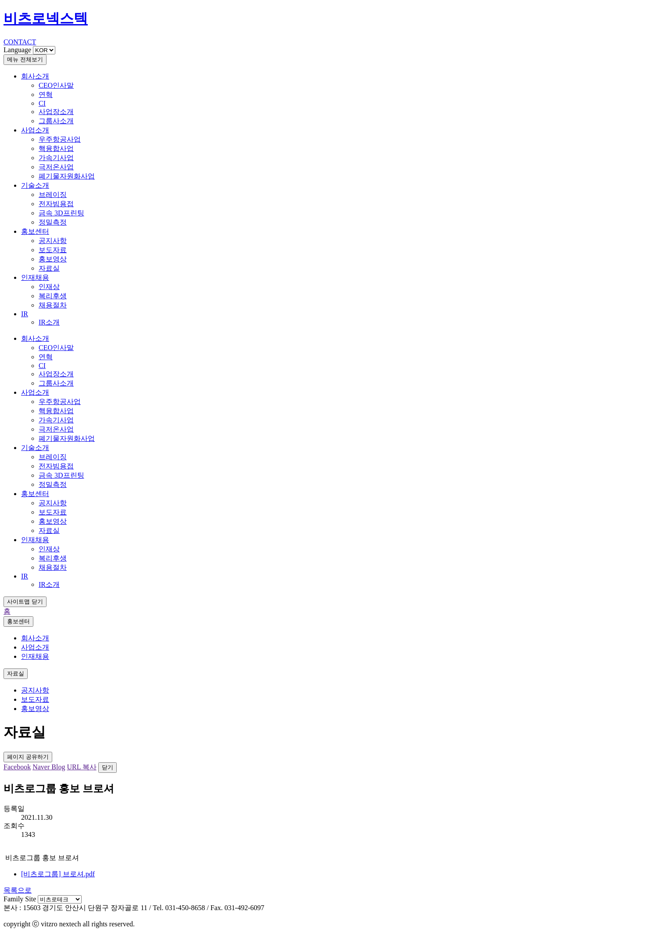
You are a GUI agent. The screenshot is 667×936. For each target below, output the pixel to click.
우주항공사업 (60, 139)
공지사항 (53, 240)
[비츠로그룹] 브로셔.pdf (58, 874)
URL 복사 (81, 767)
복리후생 (53, 296)
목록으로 (18, 890)
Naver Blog (48, 767)
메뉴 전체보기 (25, 59)
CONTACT (20, 42)
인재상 (49, 286)
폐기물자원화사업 (67, 176)
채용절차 (53, 305)
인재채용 (35, 277)
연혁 (46, 94)
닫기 (107, 767)
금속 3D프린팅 (61, 213)
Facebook (17, 767)
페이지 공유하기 (28, 757)
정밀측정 (53, 222)
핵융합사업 (56, 148)
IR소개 (49, 322)
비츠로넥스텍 (46, 18)
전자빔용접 (56, 203)
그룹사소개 (56, 121)
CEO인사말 (56, 85)
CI (42, 103)
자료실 (49, 268)
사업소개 (35, 130)
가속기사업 (56, 157)
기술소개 (35, 185)
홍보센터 (35, 231)
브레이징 (53, 194)
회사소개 (35, 76)
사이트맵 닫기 (25, 601)
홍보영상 (53, 259)
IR (24, 314)
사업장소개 (56, 111)
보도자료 (53, 250)
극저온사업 (56, 167)
